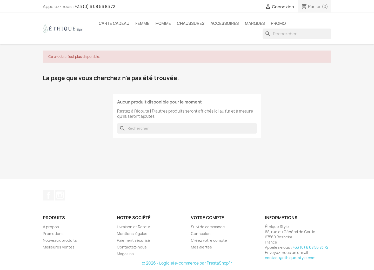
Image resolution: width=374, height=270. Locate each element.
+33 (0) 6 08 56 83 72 (95, 6)
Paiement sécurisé (133, 240)
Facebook (48, 195)
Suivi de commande (208, 226)
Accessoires (224, 23)
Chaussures (190, 23)
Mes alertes (201, 247)
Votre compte (207, 217)
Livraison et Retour (133, 226)
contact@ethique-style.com (290, 257)
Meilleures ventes (59, 247)
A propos (51, 226)
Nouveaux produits (60, 240)
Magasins (125, 253)
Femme (142, 23)
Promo (278, 23)
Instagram (60, 195)
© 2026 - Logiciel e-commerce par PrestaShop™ (187, 263)
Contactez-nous (132, 247)
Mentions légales (132, 233)
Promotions (53, 233)
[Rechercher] (297, 34)
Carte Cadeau (114, 23)
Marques (255, 23)
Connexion (201, 233)
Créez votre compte (209, 240)
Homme (163, 23)
